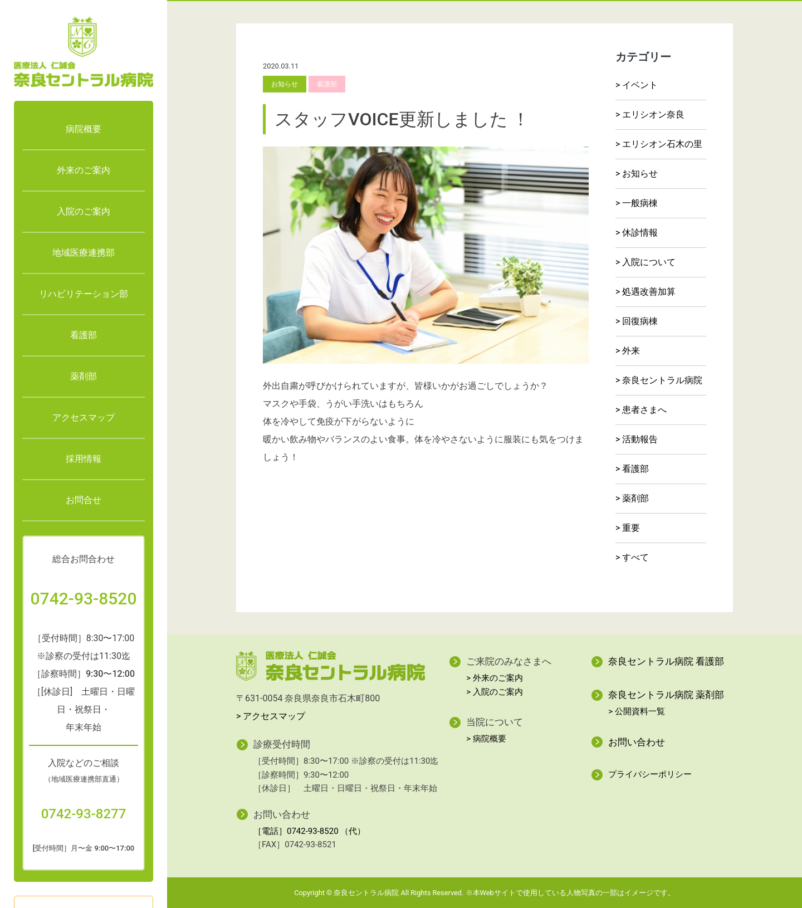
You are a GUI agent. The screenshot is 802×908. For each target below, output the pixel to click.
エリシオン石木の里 (662, 144)
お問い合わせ (636, 742)
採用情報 (83, 458)
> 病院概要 (486, 739)
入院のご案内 (83, 211)
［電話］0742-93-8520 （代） (309, 831)
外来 (631, 350)
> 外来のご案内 (494, 678)
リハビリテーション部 (83, 294)
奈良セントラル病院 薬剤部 (666, 694)
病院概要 (83, 129)
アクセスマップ (83, 417)
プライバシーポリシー (650, 774)
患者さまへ (644, 409)
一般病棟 (640, 203)
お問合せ (83, 500)
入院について (649, 262)
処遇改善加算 (649, 291)
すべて (635, 557)
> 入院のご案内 (494, 692)
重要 (631, 528)
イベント (640, 85)
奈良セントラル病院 (662, 380)
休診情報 (640, 232)
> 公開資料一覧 (636, 711)
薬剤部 (83, 376)
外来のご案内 (83, 170)
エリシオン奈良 (653, 114)
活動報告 (640, 439)
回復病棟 (640, 321)
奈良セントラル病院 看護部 (666, 661)
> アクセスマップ (270, 716)
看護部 (83, 335)
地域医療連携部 (83, 252)
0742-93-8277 (83, 814)
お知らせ (640, 173)
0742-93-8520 (84, 598)
